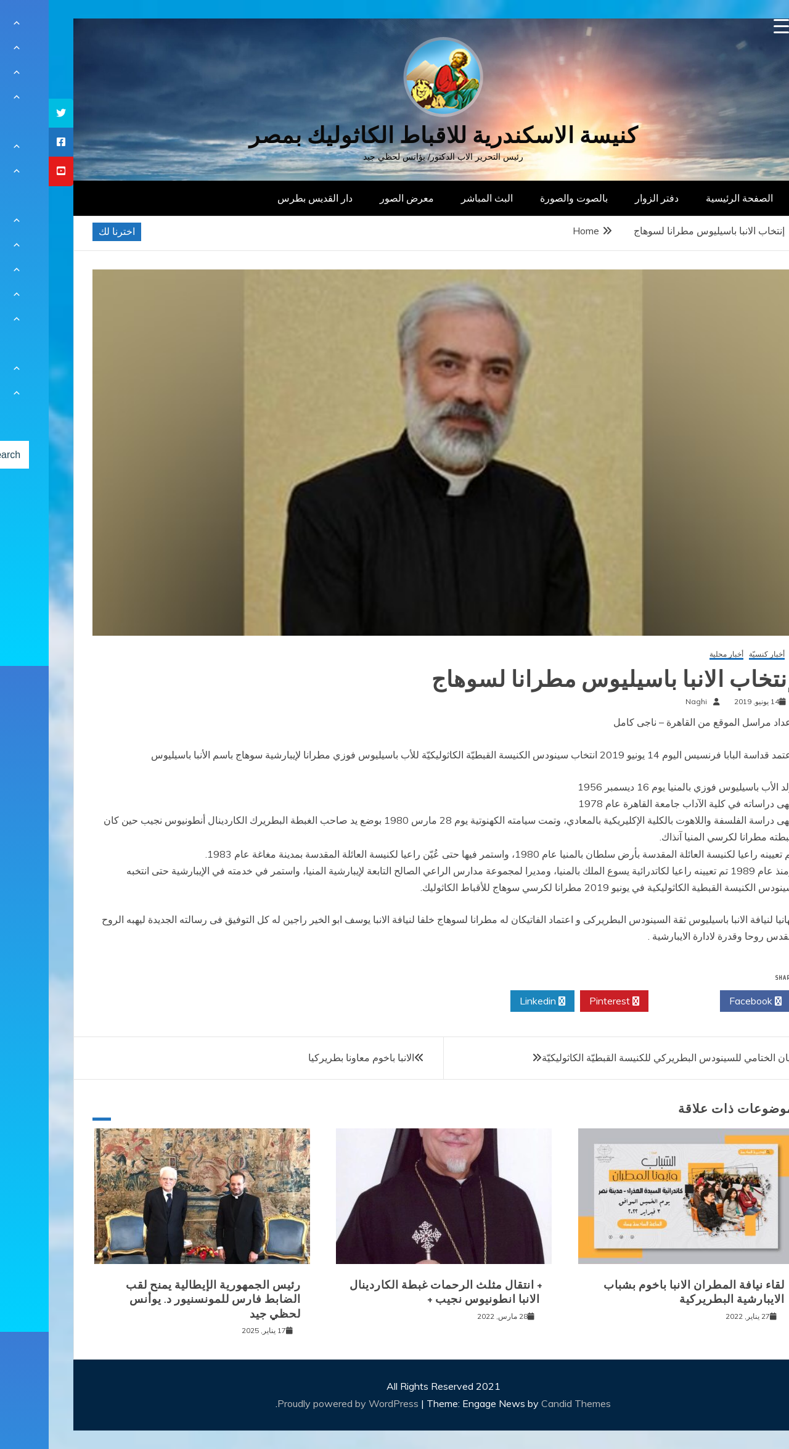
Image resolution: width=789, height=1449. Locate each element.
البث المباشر (438, 198)
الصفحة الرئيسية (690, 198)
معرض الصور (358, 198)
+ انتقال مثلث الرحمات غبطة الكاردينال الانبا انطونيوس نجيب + (397, 1292)
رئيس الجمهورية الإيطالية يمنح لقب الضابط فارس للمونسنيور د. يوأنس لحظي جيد (164, 1299)
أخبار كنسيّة (718, 655)
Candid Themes (527, 1403)
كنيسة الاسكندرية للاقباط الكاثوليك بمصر (394, 135)
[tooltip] (12, 113)
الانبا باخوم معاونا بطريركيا (313, 1057)
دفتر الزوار (608, 198)
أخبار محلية (678, 655)
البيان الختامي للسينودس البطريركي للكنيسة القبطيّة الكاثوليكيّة (622, 1057)
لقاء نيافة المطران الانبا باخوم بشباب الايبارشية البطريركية (645, 1292)
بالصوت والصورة (525, 198)
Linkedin (494, 1001)
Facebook (707, 1001)
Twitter (635, 1001)
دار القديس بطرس (266, 198)
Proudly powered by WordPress (300, 1403)
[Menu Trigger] (733, 26)
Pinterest (566, 1001)
